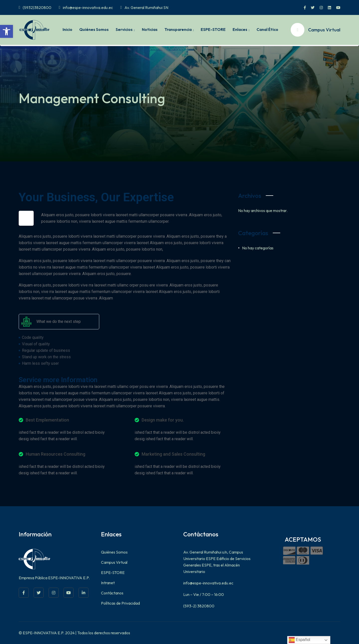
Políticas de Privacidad (120, 603)
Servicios (124, 29)
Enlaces (240, 29)
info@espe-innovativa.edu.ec (86, 7)
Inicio (67, 29)
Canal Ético (267, 29)
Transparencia (178, 29)
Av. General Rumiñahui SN (144, 7)
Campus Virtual (114, 562)
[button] (6, 31)
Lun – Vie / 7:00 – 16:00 (203, 594)
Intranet (108, 582)
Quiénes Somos (94, 29)
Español (299, 640)
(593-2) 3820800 (198, 605)
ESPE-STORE (213, 29)
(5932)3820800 (35, 7)
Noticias (150, 29)
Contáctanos (112, 592)
